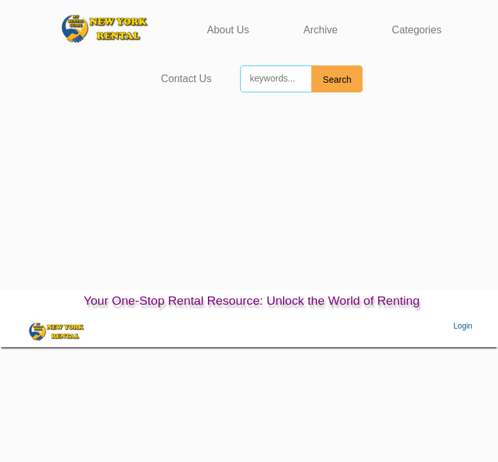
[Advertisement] (249, 194)
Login (463, 325)
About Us (228, 29)
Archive (321, 29)
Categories (417, 29)
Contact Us (186, 78)
